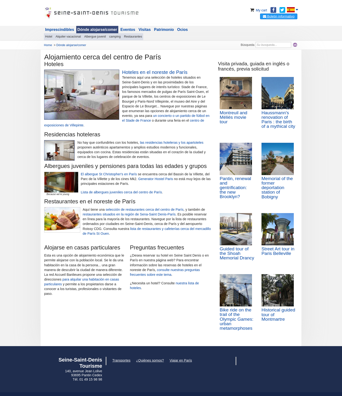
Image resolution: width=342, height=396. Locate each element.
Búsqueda (247, 45)
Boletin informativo (278, 16)
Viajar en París (181, 360)
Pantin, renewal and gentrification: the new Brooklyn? (235, 187)
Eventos (127, 30)
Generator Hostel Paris (155, 179)
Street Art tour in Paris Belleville (277, 251)
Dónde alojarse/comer (97, 30)
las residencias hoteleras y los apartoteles (171, 142)
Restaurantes (133, 36)
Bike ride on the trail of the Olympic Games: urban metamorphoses (236, 319)
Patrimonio (164, 30)
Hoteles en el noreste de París (154, 72)
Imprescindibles (59, 30)
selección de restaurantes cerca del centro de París (145, 209)
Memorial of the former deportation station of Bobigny (277, 187)
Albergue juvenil (95, 36)
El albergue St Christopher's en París (109, 174)
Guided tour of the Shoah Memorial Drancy (237, 253)
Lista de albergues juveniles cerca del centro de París (121, 192)
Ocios (182, 30)
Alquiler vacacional (68, 36)
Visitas (144, 30)
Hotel (48, 36)
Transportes (121, 360)
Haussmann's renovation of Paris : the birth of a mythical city (278, 119)
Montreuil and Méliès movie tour (233, 117)
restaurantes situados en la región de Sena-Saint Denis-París (129, 214)
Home (48, 45)
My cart (258, 10)
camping (115, 36)
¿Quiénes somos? (150, 360)
